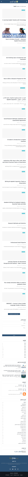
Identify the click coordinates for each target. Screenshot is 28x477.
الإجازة (14, 413)
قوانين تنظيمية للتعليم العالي (14, 434)
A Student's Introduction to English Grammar (16, 140)
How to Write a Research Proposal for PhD (15, 79)
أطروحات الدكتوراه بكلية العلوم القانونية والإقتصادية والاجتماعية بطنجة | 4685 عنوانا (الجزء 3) (12, 371)
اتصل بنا (11, 475)
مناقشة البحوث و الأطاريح (14, 443)
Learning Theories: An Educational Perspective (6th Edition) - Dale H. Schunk (15, 262)
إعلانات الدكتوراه (14, 410)
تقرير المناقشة (14, 430)
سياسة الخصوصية (16, 475)
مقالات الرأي (14, 438)
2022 (14, 345)
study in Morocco (14, 405)
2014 (14, 357)
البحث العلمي (14, 415)
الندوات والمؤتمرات (14, 427)
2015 (14, 356)
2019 (14, 349)
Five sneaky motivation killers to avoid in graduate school (15, 283)
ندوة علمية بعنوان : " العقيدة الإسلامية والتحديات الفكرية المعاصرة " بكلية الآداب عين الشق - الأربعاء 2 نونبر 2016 (11, 376)
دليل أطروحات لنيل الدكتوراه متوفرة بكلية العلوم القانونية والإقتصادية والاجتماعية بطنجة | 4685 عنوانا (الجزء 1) (12, 366)
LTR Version (7, 475)
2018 (14, 351)
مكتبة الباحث (14, 441)
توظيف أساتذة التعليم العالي (14, 432)
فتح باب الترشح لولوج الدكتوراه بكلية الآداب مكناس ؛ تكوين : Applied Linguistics (14, 98)
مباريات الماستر (14, 437)
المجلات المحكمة (14, 421)
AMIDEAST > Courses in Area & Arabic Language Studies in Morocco (16, 304)
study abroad (14, 404)
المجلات (14, 419)
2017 (14, 352)
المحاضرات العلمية (14, 423)
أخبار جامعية (14, 407)
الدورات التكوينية (14, 416)
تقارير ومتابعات (14, 429)
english (14, 402)
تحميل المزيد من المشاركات (14, 314)
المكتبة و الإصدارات (14, 426)
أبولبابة (21, 393)
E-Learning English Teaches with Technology (14, 20)
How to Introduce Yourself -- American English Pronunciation (16, 40)
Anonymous (20, 385)
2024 (14, 343)
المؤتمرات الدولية (14, 418)
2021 (14, 346)
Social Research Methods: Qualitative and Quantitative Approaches (15, 119)
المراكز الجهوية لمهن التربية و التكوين (14, 424)
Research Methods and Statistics (17, 223)
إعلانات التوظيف (14, 409)
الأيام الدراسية (14, 412)
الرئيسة (21, 475)
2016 (14, 354)
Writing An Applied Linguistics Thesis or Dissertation (15, 182)
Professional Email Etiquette (18, 242)
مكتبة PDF (14, 440)
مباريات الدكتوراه (14, 435)
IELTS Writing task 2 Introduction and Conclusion (16, 58)
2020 (14, 348)
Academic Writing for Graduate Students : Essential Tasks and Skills (15, 203)
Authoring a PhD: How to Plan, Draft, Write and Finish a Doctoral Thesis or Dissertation (14, 161)
